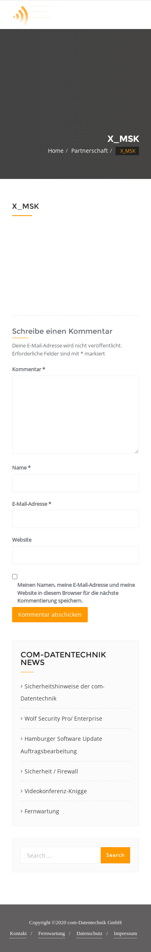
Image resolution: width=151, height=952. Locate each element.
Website (21, 539)
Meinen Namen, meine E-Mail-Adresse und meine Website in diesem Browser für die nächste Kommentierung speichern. (76, 592)
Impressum (125, 933)
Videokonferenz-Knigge (56, 791)
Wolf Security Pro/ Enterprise (63, 718)
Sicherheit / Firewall (51, 771)
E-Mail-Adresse (31, 503)
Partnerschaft (89, 150)
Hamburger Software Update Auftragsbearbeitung (61, 745)
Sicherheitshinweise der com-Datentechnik (63, 692)
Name (21, 467)
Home (56, 150)
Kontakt (18, 933)
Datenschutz (89, 933)
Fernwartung (42, 811)
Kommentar (28, 369)
